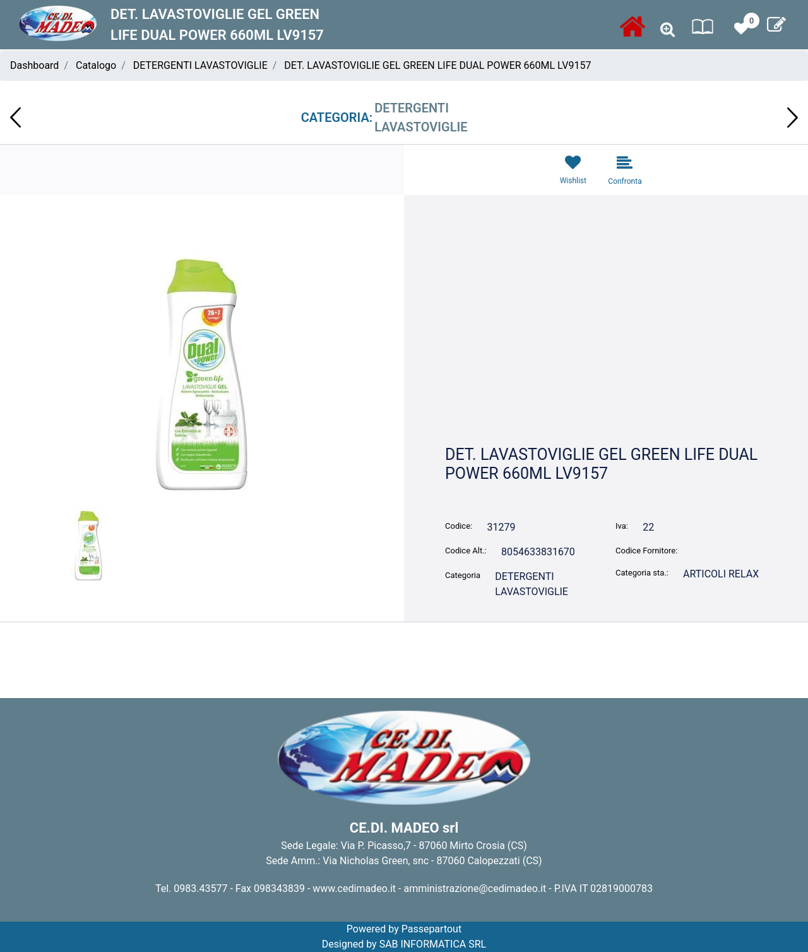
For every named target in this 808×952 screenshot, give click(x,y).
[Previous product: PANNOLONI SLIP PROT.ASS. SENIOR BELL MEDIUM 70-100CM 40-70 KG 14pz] (15, 117)
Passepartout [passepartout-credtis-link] (431, 929)
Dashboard (34, 65)
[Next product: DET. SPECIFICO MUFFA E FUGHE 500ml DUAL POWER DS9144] (793, 117)
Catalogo (96, 65)
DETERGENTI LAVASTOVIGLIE (200, 65)
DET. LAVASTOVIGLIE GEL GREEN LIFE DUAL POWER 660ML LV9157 (437, 65)
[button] (202, 374)
